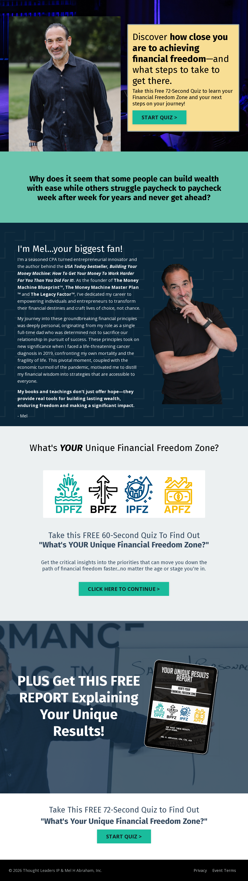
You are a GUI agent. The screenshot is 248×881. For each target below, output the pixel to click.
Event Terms (224, 870)
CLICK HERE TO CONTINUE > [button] (124, 588)
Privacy (200, 870)
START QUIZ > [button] (124, 836)
